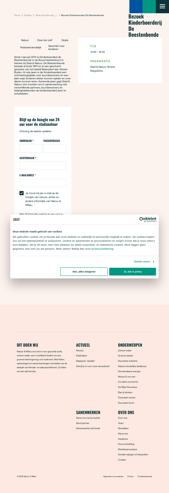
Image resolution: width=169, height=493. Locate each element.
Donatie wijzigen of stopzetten (133, 454)
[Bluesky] (27, 383)
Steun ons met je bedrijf (88, 417)
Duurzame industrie (127, 360)
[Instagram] (34, 383)
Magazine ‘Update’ (85, 360)
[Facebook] (19, 383)
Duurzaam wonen (126, 397)
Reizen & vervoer (126, 376)
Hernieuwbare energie (129, 371)
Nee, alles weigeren (84, 271)
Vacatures (123, 438)
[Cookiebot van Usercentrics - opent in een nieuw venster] (141, 219)
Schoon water (125, 350)
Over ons (122, 417)
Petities (28, 15)
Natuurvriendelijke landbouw (132, 366)
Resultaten (123, 428)
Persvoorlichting (126, 444)
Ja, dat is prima (133, 271)
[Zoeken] (136, 6)
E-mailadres (27, 175)
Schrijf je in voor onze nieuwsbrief (92, 366)
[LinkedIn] (41, 383)
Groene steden (125, 355)
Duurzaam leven (126, 402)
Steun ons (123, 433)
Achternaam (27, 158)
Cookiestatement (145, 476)
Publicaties (81, 355)
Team (121, 423)
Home (17, 15)
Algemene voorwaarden (113, 476)
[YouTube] (48, 383)
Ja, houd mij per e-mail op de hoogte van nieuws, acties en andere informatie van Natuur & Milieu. (43, 199)
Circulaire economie (128, 381)
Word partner (82, 423)
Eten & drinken (125, 392)
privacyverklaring (102, 248)
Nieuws (80, 350)
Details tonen (142, 261)
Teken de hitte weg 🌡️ (46, 15)
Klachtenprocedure (127, 449)
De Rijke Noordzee (127, 387)
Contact (122, 459)
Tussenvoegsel (51, 140)
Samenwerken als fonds (88, 428)
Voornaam (26, 140)
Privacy (130, 476)
